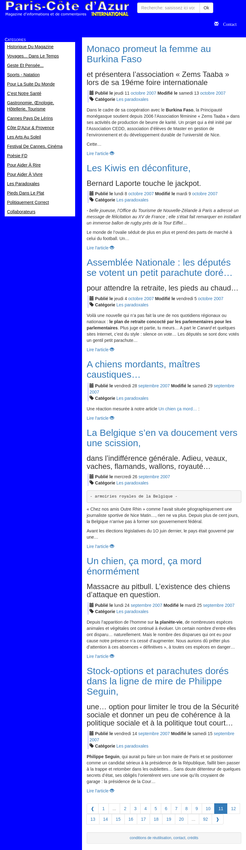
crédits (192, 838)
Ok (206, 7)
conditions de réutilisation (150, 838)
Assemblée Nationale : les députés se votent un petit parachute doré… (160, 267)
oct (138, 93)
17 (143, 819)
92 (205, 819)
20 (181, 819)
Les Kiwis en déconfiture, (139, 168)
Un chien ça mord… (177, 408)
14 (105, 819)
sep (148, 385)
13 (92, 819)
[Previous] (93, 808)
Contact (228, 23)
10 (208, 808)
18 (156, 819)
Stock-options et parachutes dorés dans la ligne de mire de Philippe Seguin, (158, 681)
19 (168, 819)
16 (130, 819)
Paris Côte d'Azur (67, 8)
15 (118, 819)
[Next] (218, 819)
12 (233, 808)
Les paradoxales (132, 99)
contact (179, 838)
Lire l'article (100, 153)
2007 (151, 93)
